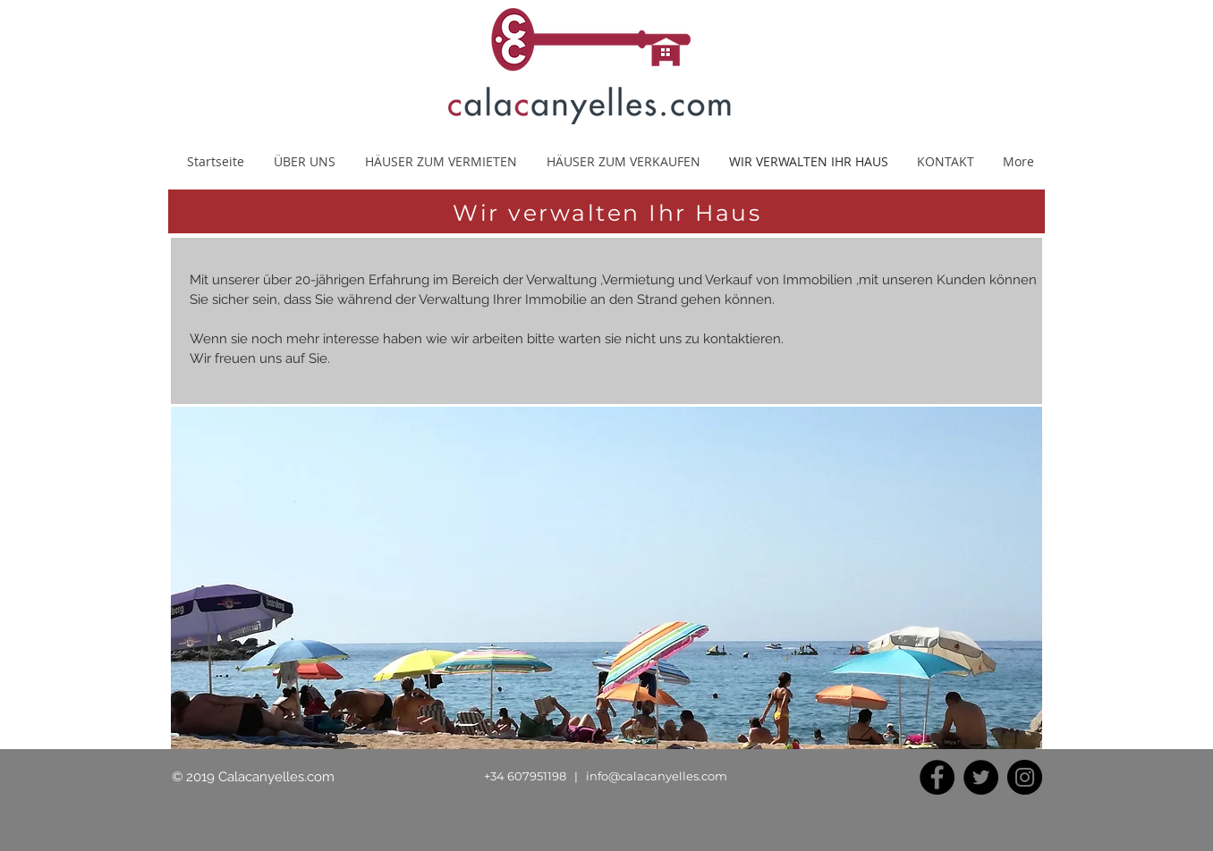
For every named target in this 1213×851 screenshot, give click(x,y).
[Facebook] (937, 777)
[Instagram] (1024, 777)
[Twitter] (980, 777)
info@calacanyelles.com (656, 776)
